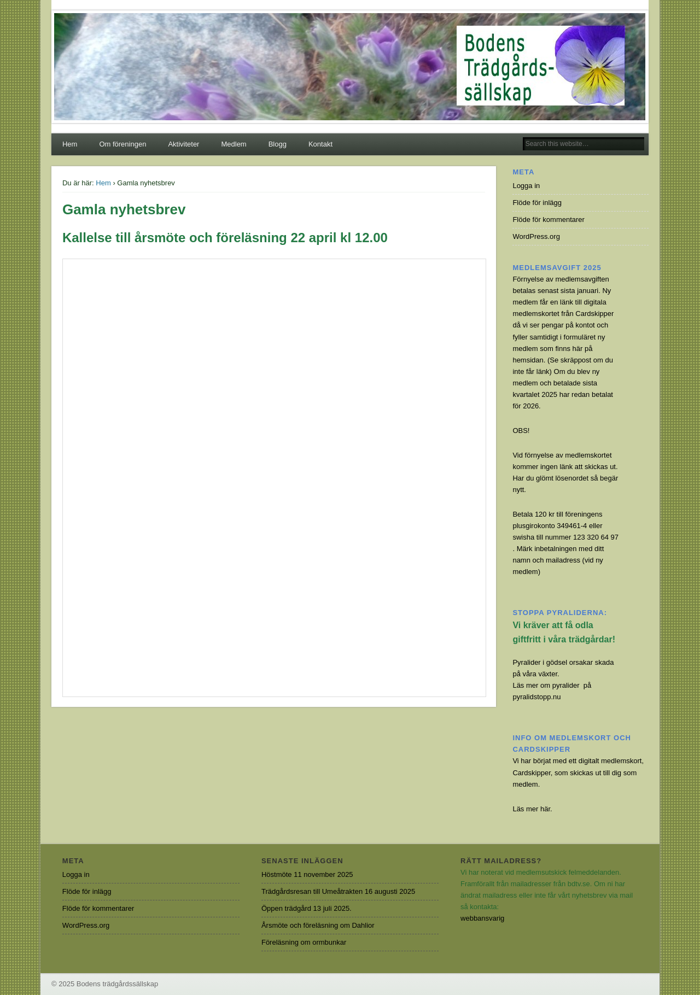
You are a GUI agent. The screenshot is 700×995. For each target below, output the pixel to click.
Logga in (526, 186)
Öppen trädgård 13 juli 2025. (306, 908)
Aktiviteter (183, 144)
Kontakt (320, 144)
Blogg (278, 144)
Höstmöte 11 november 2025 (307, 874)
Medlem (233, 144)
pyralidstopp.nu (536, 697)
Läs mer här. (532, 809)
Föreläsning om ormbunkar (303, 942)
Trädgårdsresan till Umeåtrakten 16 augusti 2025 (338, 891)
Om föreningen (122, 144)
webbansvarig (482, 918)
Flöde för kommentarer (548, 219)
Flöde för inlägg (537, 202)
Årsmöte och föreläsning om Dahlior (318, 925)
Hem (69, 144)
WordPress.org (535, 236)
